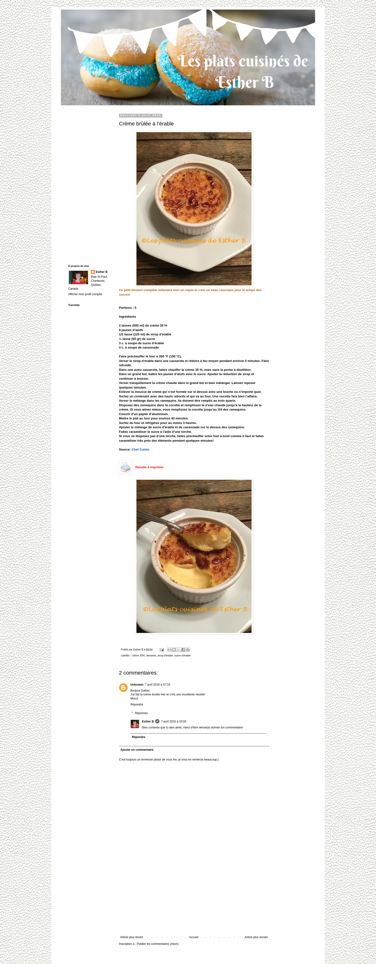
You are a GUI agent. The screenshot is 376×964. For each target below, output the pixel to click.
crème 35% (138, 655)
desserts (151, 655)
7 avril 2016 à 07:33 (157, 684)
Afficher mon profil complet (85, 294)
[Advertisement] (194, 900)
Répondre (136, 704)
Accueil (194, 937)
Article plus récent (131, 937)
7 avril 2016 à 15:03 (173, 721)
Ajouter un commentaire (136, 749)
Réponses (141, 713)
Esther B (148, 721)
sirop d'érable (165, 655)
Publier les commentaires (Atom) (158, 944)
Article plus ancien (256, 937)
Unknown (136, 684)
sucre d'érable (183, 655)
